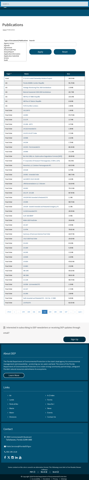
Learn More (14, 375)
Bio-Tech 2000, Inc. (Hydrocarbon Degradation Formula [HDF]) (42, 156)
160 (28, 312)
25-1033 (25, 243)
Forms (48, 400)
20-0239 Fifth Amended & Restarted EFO (35, 197)
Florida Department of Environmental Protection (50, 476)
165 (55, 312)
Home (4, 30)
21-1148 (25, 280)
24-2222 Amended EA (29, 129)
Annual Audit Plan (15, 50)
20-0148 (25, 170)
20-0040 (25, 152)
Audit (15, 60)
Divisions (12, 417)
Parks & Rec (13, 404)
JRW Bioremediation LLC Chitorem (34, 184)
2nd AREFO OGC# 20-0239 (31, 179)
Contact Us (50, 417)
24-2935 (25, 252)
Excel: (56, 472)
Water (11, 413)
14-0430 (25, 257)
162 (39, 312)
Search (32, 40)
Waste (11, 408)
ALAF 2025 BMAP (28, 216)
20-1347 (25, 225)
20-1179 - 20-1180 (28, 193)
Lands (11, 400)
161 (34, 312)
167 (66, 312)
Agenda (15, 45)
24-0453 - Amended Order (31, 175)
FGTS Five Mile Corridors (30, 106)
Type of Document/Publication (16, 40)
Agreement (15, 48)
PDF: (32, 472)
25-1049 (25, 248)
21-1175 (25, 120)
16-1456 (25, 294)
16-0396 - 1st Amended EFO (31, 284)
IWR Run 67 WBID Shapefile (31, 97)
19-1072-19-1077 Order (30, 133)
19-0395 (25, 202)
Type (9, 74)
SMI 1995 (26, 271)
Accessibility (36, 479)
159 (23, 312)
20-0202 (25, 188)
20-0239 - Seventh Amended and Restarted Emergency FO (41, 207)
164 (50, 312)
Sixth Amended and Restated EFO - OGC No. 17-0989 (39, 298)
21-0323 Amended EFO (30, 211)
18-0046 (25, 138)
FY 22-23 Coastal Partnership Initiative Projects (37, 78)
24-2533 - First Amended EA (31, 147)
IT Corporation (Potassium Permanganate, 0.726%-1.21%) (41, 161)
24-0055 (25, 115)
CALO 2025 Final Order (30, 239)
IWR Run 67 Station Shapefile (32, 101)
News (48, 408)
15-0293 (25, 262)
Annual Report (15, 52)
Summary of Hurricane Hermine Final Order (36, 234)
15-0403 (25, 266)
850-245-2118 (11, 452)
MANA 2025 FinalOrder (30, 220)
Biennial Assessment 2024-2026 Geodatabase (37, 92)
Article (15, 58)
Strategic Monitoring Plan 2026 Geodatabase (37, 88)
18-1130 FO (26, 110)
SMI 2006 (26, 275)
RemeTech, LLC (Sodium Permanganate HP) (37, 165)
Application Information (15, 54)
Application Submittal (15, 56)
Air (9, 395)
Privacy (55, 479)
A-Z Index (49, 395)
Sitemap (64, 479)
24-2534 (25, 142)
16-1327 (25, 289)
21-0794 (25, 229)
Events (49, 413)
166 (60, 312)
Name (26, 74)
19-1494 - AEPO (28, 124)
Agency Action (15, 43)
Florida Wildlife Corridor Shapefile (33, 83)
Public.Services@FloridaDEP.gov (18, 446)
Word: (44, 472)
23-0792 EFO (27, 303)
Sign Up (74, 339)
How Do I (49, 404)
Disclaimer (46, 479)
